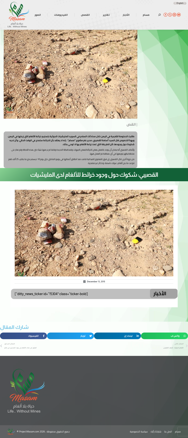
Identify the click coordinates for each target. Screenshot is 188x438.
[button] (164, 336)
